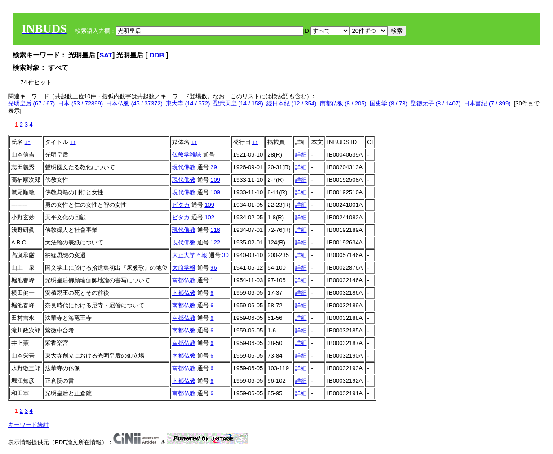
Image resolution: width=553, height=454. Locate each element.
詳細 (301, 154)
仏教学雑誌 (186, 154)
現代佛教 (183, 167)
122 (215, 242)
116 (215, 230)
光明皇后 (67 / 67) (31, 103)
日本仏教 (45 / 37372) (134, 103)
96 (213, 267)
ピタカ (181, 204)
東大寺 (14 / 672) (188, 103)
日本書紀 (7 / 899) (487, 103)
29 (213, 167)
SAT (105, 55)
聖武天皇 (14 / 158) (238, 103)
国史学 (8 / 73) (388, 103)
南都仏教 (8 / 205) (343, 103)
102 (209, 217)
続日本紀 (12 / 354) (291, 103)
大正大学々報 (189, 255)
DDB (158, 55)
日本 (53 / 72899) (80, 103)
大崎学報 (183, 267)
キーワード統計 (28, 424)
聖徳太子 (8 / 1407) (435, 103)
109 (215, 179)
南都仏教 (183, 280)
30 (225, 255)
